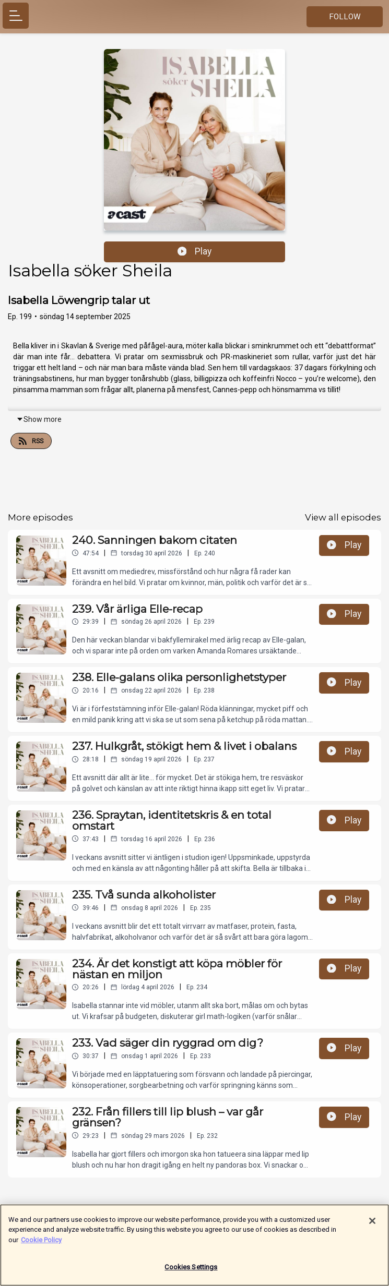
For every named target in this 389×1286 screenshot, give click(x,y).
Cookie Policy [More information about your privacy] (41, 1244)
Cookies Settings (190, 1272)
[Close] (372, 1225)
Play (195, 251)
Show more (39, 419)
